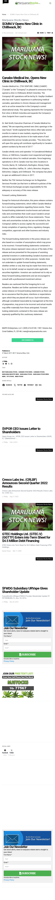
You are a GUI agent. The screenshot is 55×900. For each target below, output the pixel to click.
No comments (8, 33)
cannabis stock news (25, 372)
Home (4, 14)
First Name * (8, 636)
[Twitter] (11, 752)
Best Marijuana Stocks (9, 372)
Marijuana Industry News (10, 374)
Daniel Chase (6, 551)
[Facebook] (5, 752)
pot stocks (10, 376)
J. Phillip (4, 361)
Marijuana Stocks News (15, 20)
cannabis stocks (38, 372)
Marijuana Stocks (26, 374)
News (4, 376)
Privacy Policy (9, 661)
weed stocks (19, 376)
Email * (6, 644)
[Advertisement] (18, 723)
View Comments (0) (27, 340)
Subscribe (27, 654)
